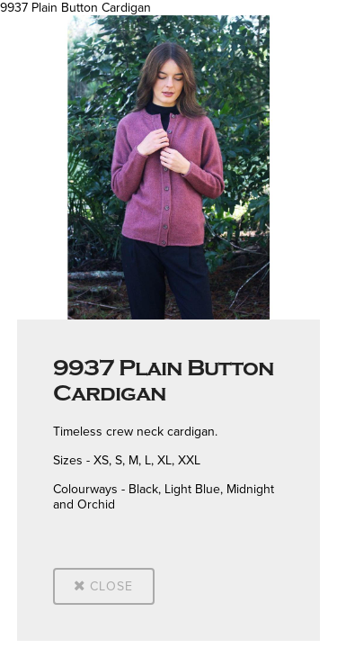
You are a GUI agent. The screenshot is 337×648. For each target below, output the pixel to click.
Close (104, 586)
